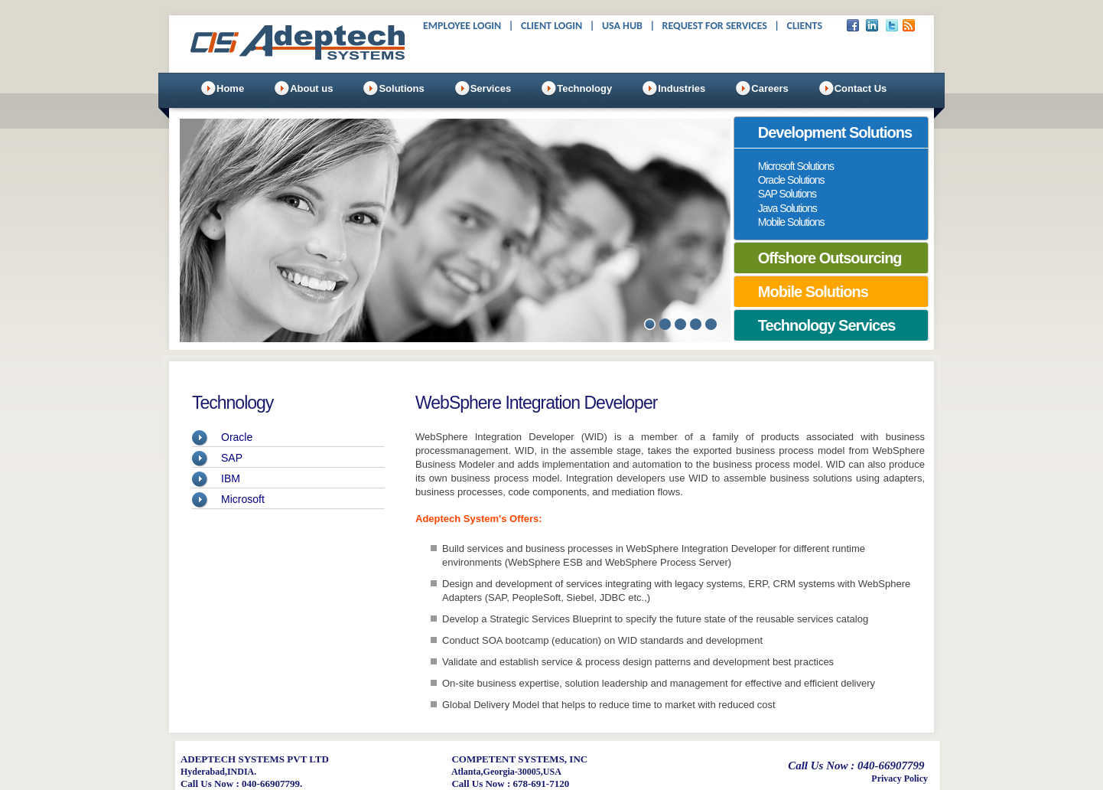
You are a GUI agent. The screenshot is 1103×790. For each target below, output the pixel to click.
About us (311, 88)
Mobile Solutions (791, 222)
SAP (231, 458)
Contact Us (861, 88)
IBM (230, 478)
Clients (804, 25)
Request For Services (714, 25)
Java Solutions (787, 208)
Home (230, 88)
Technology (584, 88)
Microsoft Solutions (796, 166)
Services (491, 88)
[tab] (831, 132)
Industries (681, 88)
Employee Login (462, 25)
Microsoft (243, 499)
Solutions (401, 88)
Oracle (236, 437)
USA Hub (622, 25)
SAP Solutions (787, 194)
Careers (769, 88)
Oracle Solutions (791, 180)
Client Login (551, 25)
